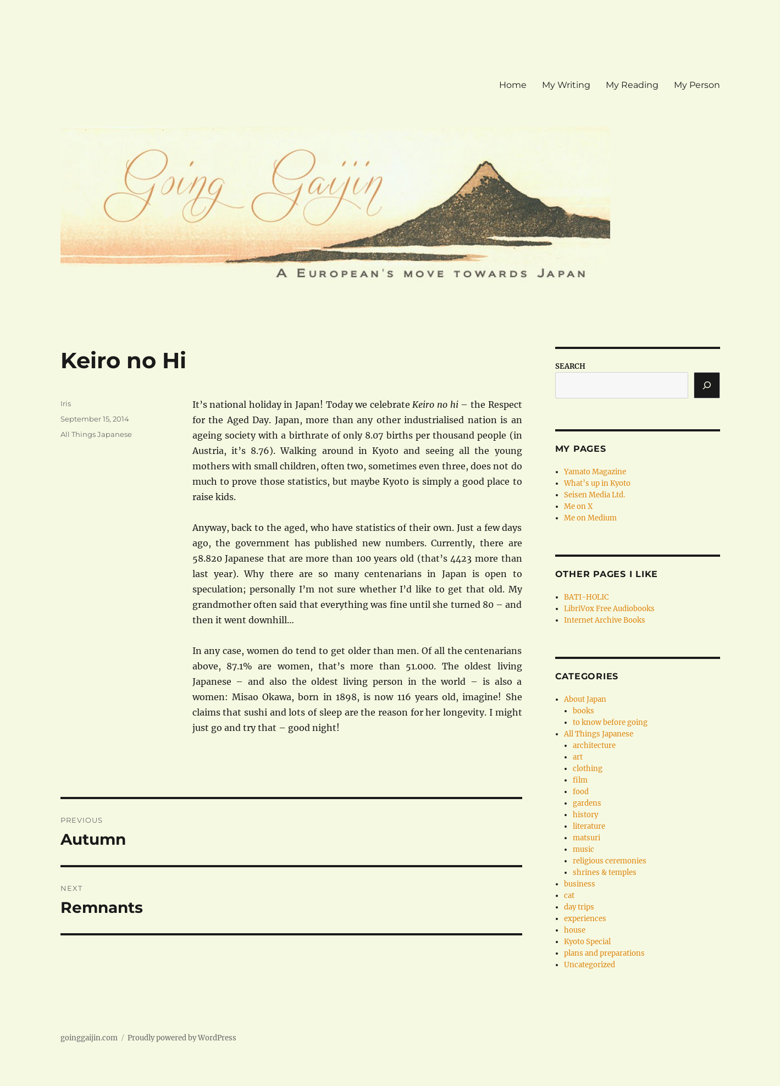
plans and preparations (604, 953)
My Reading (632, 85)
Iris (65, 403)
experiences (585, 918)
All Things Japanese (96, 434)
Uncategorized (589, 964)
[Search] (707, 385)
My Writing (566, 85)
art (578, 757)
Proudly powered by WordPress (182, 1038)
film (580, 780)
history (585, 814)
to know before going (610, 722)
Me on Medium (590, 518)
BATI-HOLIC (586, 597)
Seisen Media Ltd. (594, 495)
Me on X (578, 506)
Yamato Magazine (595, 471)
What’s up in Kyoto (597, 483)
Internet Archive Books (604, 620)
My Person (697, 85)
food (581, 791)
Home (513, 85)
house (574, 930)
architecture (594, 745)
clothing (587, 768)
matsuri (586, 838)
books (583, 711)
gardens (587, 803)
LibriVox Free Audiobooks (609, 608)
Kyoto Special (587, 941)
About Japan (585, 699)
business (579, 884)
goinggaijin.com (89, 1038)
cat (569, 895)
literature (589, 826)
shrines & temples (605, 872)
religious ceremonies (609, 861)
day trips (579, 907)
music (583, 849)
